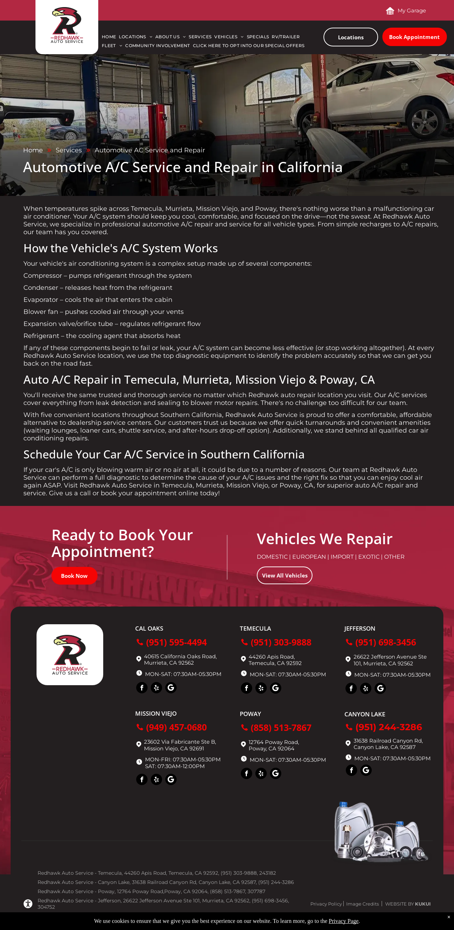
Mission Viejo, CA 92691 (174, 748)
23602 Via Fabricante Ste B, (180, 741)
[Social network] (171, 688)
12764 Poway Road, (274, 742)
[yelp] (156, 688)
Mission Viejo (156, 713)
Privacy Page (344, 921)
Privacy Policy (326, 904)
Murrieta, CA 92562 (388, 663)
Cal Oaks (149, 628)
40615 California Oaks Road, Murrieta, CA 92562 (180, 659)
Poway (250, 714)
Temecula (255, 628)
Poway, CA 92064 (271, 748)
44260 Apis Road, (272, 656)
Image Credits (362, 904)
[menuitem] (110, 38)
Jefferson (359, 628)
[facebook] (142, 688)
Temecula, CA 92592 (275, 663)
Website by (399, 904)
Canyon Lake (364, 714)
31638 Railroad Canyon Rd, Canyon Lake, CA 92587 (388, 743)
